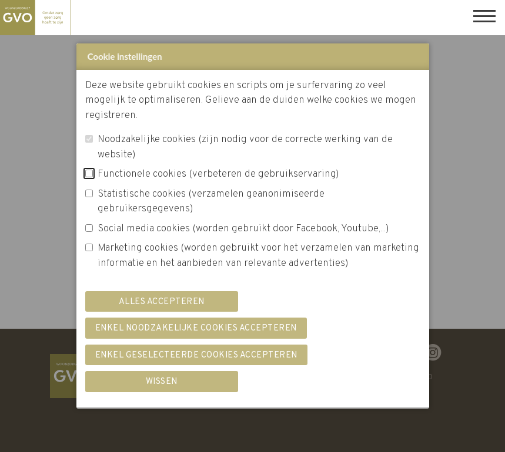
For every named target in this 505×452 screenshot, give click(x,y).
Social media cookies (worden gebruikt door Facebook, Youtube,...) (243, 228)
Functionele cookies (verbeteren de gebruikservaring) (218, 174)
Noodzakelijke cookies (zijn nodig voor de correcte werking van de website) (245, 147)
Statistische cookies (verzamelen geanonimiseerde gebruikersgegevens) (211, 202)
